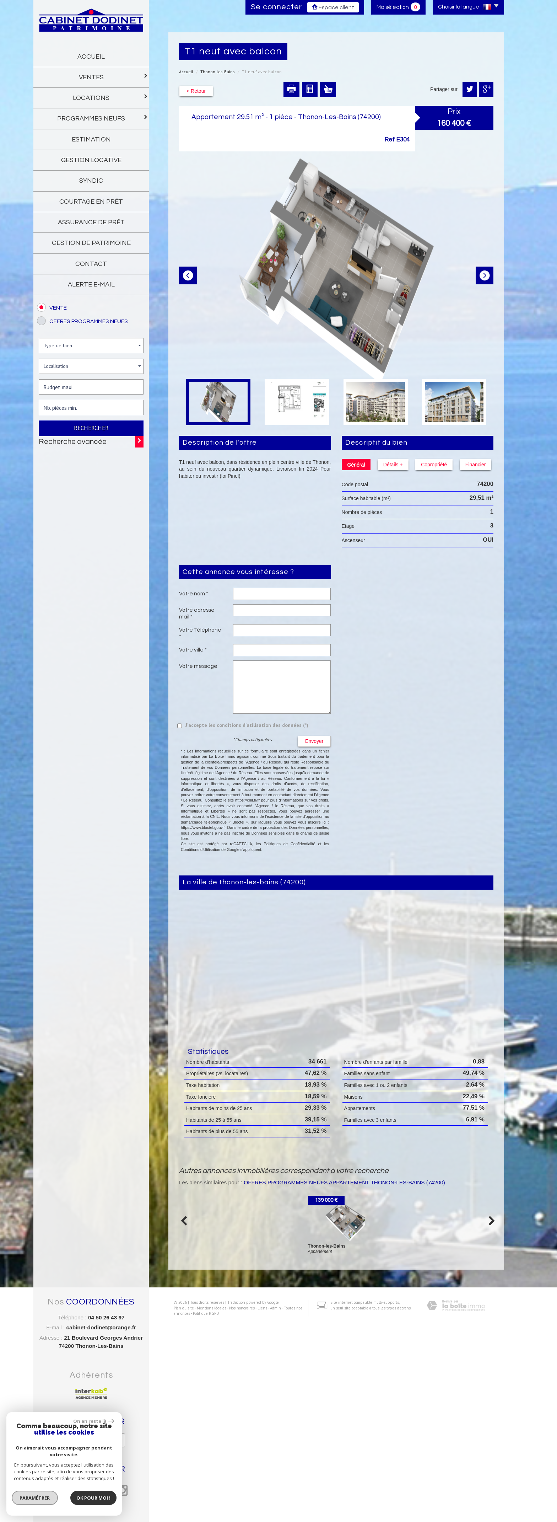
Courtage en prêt (91, 201)
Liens (257, 1507)
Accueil (91, 56)
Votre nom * (193, 593)
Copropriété (427, 464)
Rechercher (91, 428)
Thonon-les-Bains (217, 71)
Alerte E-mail (91, 284)
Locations (108, 97)
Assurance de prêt (91, 222)
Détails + (389, 464)
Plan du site (178, 1507)
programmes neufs (100, 118)
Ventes (111, 77)
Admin (270, 1507)
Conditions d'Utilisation (200, 849)
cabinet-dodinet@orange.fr (101, 1327)
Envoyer (314, 741)
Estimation (91, 139)
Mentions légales (206, 1507)
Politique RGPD (201, 1513)
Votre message (198, 666)
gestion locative (91, 160)
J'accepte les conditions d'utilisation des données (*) (246, 725)
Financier (465, 464)
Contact (91, 264)
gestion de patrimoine (91, 243)
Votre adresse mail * (197, 613)
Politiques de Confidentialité (289, 844)
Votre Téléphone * (200, 633)
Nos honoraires (236, 1507)
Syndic (91, 180)
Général (356, 464)
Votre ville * (193, 650)
